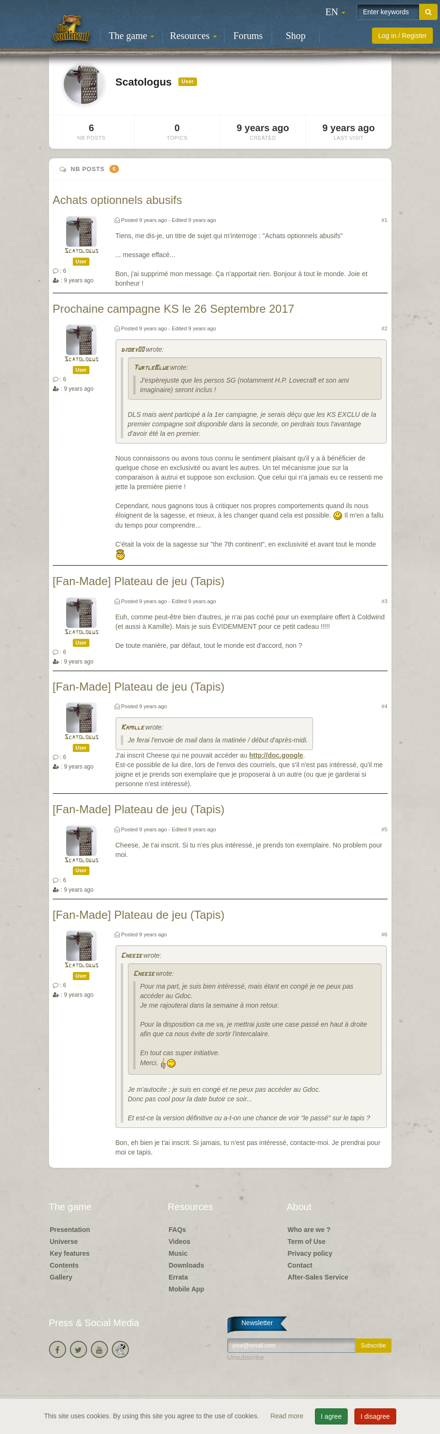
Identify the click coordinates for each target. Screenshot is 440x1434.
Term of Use (307, 1241)
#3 (384, 601)
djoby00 (132, 350)
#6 (384, 934)
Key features (70, 1253)
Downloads (187, 1265)
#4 (384, 706)
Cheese (131, 956)
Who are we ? (309, 1229)
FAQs (177, 1229)
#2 (384, 328)
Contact (300, 1265)
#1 (384, 220)
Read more (287, 1416)
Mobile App (187, 1289)
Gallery (61, 1277)
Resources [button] (193, 35)
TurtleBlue (150, 368)
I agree (331, 1416)
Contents (64, 1265)
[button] (335, 12)
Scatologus (81, 251)
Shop (296, 35)
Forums (248, 35)
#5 (384, 829)
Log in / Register (402, 35)
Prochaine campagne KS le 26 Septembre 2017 (173, 308)
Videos (180, 1241)
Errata (178, 1277)
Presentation (70, 1229)
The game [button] (132, 35)
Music (178, 1253)
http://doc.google (276, 755)
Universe (64, 1241)
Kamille (132, 727)
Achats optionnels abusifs (117, 199)
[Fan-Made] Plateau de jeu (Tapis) (139, 581)
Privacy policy (310, 1253)
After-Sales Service (318, 1277)
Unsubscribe (245, 1357)
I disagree (375, 1416)
